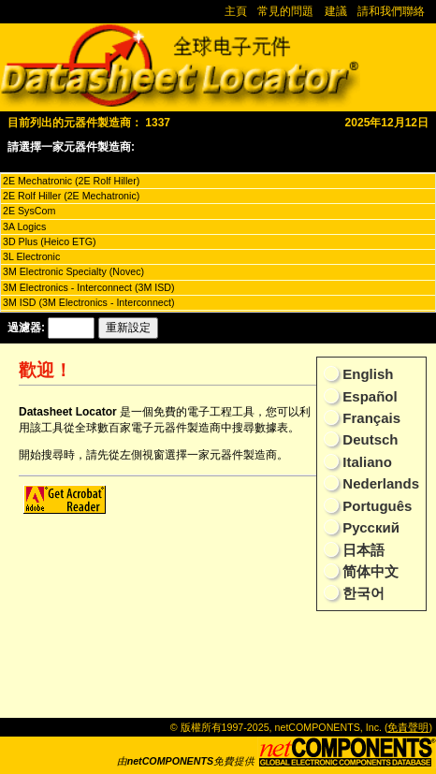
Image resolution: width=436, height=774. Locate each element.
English (366, 374)
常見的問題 (285, 11)
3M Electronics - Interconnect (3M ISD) (89, 287)
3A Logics (24, 226)
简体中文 (369, 571)
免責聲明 (408, 727)
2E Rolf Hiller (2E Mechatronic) (71, 195)
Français (369, 418)
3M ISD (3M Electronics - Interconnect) (89, 302)
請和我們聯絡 (391, 11)
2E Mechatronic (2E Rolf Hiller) (71, 180)
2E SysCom (29, 210)
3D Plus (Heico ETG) (49, 241)
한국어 (362, 593)
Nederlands (379, 483)
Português (375, 506)
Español (368, 396)
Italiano (365, 462)
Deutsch (368, 439)
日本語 (362, 550)
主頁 (236, 11)
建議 (336, 11)
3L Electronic (31, 256)
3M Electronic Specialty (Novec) (73, 271)
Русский (369, 527)
